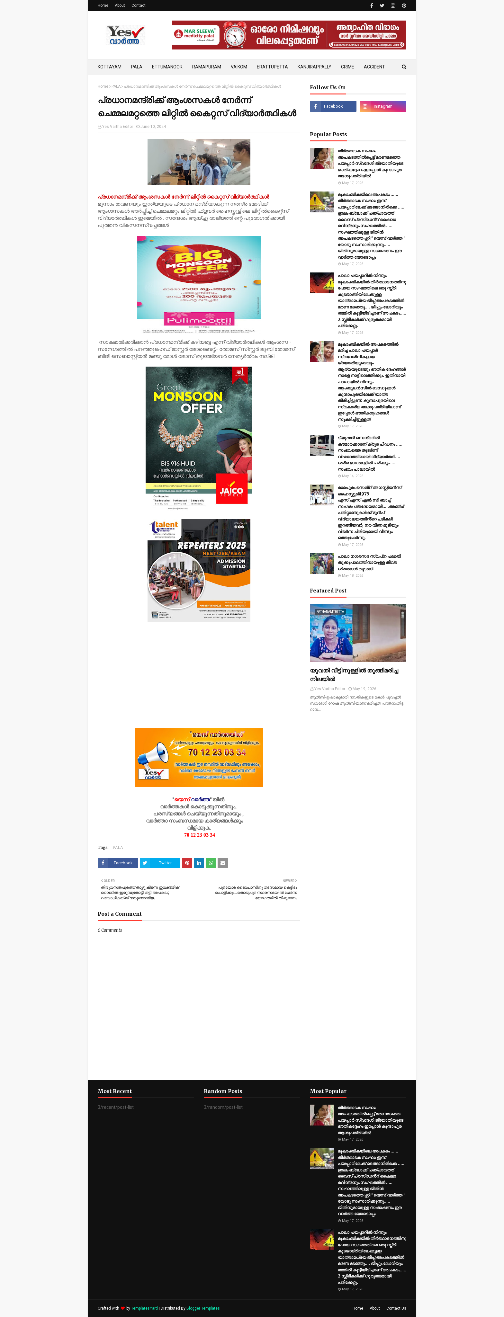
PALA (116, 86)
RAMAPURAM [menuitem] (206, 66)
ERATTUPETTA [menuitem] (272, 66)
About (120, 5)
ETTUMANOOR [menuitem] (167, 66)
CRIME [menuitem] (347, 66)
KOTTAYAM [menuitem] (110, 66)
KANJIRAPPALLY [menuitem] (314, 66)
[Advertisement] (199, 683)
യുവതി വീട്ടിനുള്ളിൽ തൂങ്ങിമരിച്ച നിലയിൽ (354, 675)
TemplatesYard (144, 1308)
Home (103, 5)
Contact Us (396, 1308)
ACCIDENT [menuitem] (374, 66)
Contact (138, 5)
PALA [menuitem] (136, 66)
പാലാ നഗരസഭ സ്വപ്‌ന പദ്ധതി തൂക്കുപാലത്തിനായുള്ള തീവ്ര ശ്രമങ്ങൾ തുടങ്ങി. (369, 563)
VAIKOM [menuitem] (239, 66)
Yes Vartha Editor (117, 126)
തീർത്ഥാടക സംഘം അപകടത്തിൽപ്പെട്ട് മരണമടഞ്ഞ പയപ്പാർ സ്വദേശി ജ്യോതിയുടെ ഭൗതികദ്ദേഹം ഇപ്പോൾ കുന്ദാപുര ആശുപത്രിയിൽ (370, 163)
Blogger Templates (203, 1308)
